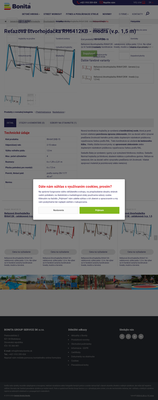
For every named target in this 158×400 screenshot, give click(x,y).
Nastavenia (58, 210)
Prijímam (99, 210)
